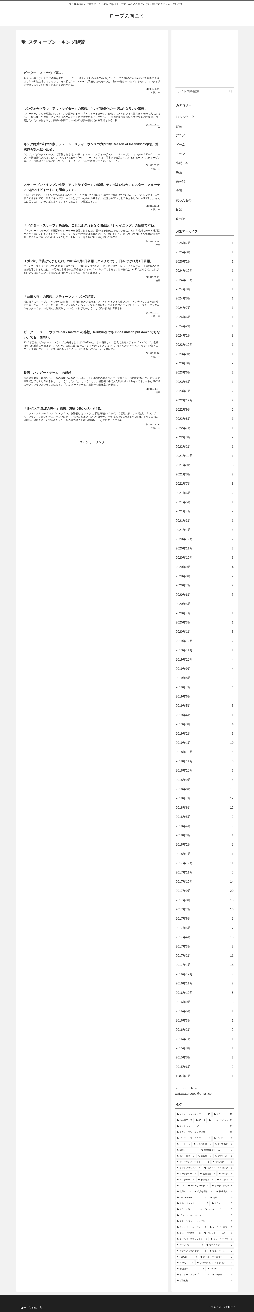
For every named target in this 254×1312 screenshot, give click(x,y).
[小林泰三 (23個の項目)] (184, 1120)
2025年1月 (205, 261)
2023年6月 (205, 372)
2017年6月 (205, 918)
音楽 (179, 209)
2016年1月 (205, 1039)
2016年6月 (205, 1011)
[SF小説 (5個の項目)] (225, 1173)
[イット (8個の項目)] (183, 1144)
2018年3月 (205, 835)
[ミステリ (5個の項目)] (225, 1179)
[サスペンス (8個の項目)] (202, 1144)
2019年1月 (205, 743)
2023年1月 (205, 391)
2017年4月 (205, 937)
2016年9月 (205, 1002)
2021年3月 (205, 520)
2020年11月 (205, 548)
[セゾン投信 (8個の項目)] (223, 1144)
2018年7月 (205, 798)
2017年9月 (205, 891)
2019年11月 (205, 650)
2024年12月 (205, 270)
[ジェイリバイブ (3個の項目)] (221, 1239)
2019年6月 (205, 696)
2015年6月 (205, 1067)
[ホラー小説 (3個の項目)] (189, 1209)
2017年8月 (205, 900)
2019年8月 (205, 678)
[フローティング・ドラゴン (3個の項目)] (214, 1263)
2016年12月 (205, 974)
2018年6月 (205, 807)
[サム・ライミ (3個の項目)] (221, 1251)
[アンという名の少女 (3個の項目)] (191, 1251)
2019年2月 (205, 733)
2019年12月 (205, 641)
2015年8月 (205, 1057)
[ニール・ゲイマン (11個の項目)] (220, 1120)
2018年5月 (205, 817)
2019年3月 (205, 724)
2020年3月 (205, 622)
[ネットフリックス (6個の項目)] (188, 1168)
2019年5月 (205, 705)
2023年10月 (205, 345)
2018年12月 (205, 752)
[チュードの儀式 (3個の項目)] (188, 1233)
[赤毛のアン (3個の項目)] (219, 1245)
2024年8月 (205, 298)
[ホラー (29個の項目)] (223, 1114)
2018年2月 (205, 844)
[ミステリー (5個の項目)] (185, 1179)
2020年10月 (205, 557)
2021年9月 (205, 465)
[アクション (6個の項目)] (223, 1156)
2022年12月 (205, 400)
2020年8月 (205, 576)
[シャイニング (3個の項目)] (219, 1209)
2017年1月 (205, 965)
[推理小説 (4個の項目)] (224, 1191)
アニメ (180, 135)
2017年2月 (205, 955)
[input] (204, 91)
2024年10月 (205, 280)
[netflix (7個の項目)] (187, 1150)
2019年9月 (205, 669)
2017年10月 (205, 881)
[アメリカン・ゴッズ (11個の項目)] (204, 1126)
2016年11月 (205, 983)
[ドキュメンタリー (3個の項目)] (192, 1203)
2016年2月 (205, 1029)
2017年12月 (205, 863)
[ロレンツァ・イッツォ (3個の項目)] (191, 1227)
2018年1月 (205, 854)
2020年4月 (205, 613)
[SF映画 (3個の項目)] (222, 1274)
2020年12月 (205, 539)
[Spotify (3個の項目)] (185, 1263)
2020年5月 (205, 604)
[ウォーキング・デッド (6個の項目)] (193, 1162)
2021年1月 (205, 530)
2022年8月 (205, 419)
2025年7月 (205, 243)
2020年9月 (205, 567)
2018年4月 (205, 826)
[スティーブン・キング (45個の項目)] (193, 1114)
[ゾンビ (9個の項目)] (223, 1138)
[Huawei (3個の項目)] (186, 1257)
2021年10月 (205, 456)
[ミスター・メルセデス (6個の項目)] (218, 1168)
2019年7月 (205, 687)
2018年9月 (205, 780)
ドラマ (180, 154)
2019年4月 (205, 715)
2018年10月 (205, 770)
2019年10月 (205, 659)
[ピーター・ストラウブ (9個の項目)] (193, 1138)
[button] (231, 91)
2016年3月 (205, 1020)
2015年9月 (205, 1048)
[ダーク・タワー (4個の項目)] (222, 1186)
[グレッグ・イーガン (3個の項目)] (218, 1233)
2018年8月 (205, 789)
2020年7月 (205, 585)
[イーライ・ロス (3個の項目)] (221, 1227)
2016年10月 (205, 993)
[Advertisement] (92, 56)
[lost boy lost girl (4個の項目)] (198, 1186)
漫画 (179, 191)
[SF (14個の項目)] (200, 1120)
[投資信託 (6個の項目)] (207, 1173)
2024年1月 (205, 335)
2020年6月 (205, 595)
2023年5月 (205, 382)
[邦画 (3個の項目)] (221, 1197)
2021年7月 (205, 483)
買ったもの (184, 200)
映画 (179, 172)
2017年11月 (205, 872)
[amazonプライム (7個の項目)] (217, 1150)
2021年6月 (205, 493)
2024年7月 (205, 308)
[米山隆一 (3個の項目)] (190, 1269)
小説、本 (182, 163)
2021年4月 (205, 511)
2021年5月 (205, 502)
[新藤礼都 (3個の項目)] (204, 1280)
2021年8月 (205, 474)
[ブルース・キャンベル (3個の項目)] (204, 1215)
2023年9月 (205, 354)
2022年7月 (205, 428)
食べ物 (180, 218)
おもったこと (185, 117)
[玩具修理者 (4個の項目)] (203, 1191)
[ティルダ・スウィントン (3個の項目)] (191, 1239)
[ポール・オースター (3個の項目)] (216, 1257)
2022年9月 (205, 409)
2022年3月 (205, 437)
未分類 (180, 181)
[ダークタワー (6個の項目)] (186, 1173)
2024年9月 (205, 289)
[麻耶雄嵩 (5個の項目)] (205, 1179)
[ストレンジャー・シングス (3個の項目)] (204, 1221)
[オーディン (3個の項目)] (189, 1245)
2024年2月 (205, 326)
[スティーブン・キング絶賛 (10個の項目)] (204, 1132)
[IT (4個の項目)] (180, 1186)
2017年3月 (205, 946)
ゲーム (180, 144)
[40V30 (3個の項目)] (220, 1269)
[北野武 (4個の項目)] (183, 1191)
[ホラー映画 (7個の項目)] (185, 1156)
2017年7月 (205, 909)
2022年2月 (205, 446)
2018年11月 (205, 761)
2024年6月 (205, 317)
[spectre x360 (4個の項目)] (191, 1197)
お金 (179, 126)
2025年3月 (205, 252)
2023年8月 (205, 363)
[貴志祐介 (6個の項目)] (222, 1162)
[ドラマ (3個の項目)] (222, 1203)
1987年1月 (205, 1076)
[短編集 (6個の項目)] (204, 1156)
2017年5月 (205, 928)
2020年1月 (205, 631)
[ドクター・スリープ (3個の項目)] (192, 1274)
